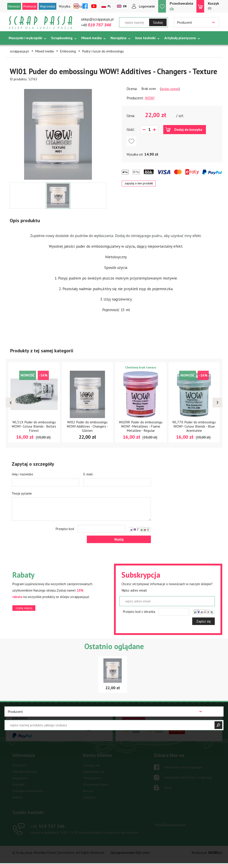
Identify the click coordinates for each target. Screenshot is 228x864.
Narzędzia (118, 38)
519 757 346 (47, 826)
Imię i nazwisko (22, 474)
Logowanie (147, 6)
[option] (58, 132)
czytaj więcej (24, 608)
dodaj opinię (170, 89)
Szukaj (158, 22)
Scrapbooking (61, 38)
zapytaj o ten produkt (139, 183)
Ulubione (89, 797)
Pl (109, 6)
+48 (96, 25)
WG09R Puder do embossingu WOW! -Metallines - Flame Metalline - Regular (140, 426)
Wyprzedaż (47, 6)
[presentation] (10, 402)
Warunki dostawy (24, 771)
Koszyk (88, 791)
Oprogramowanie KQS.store (130, 852)
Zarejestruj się (93, 771)
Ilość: (131, 129)
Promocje (29, 6)
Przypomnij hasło (95, 784)
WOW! (149, 98)
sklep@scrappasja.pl (97, 19)
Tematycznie (19, 49)
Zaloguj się (91, 765)
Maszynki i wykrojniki (25, 38)
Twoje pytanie (22, 493)
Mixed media (91, 38)
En (125, 6)
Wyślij (119, 539)
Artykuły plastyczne (180, 38)
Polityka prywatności (27, 791)
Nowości (14, 6)
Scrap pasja (40, 22)
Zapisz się (203, 621)
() (181, 6)
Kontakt (18, 784)
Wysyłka (64, 6)
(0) (213, 5)
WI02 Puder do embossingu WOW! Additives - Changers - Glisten (87, 426)
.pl (215, 852)
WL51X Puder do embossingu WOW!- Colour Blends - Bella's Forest (34, 426)
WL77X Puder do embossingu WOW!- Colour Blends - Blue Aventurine (194, 426)
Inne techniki (145, 38)
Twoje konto (92, 778)
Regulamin (20, 778)
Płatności (19, 765)
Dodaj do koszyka (188, 129)
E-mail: (88, 474)
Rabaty (17, 797)
